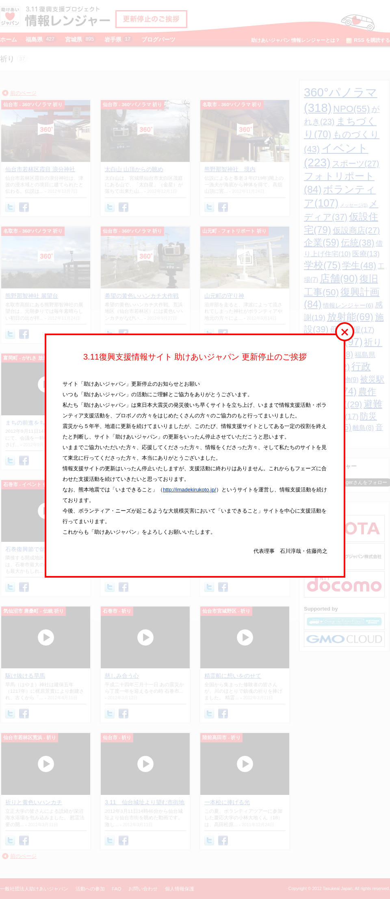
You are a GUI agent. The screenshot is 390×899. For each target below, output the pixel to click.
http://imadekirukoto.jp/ (189, 490)
